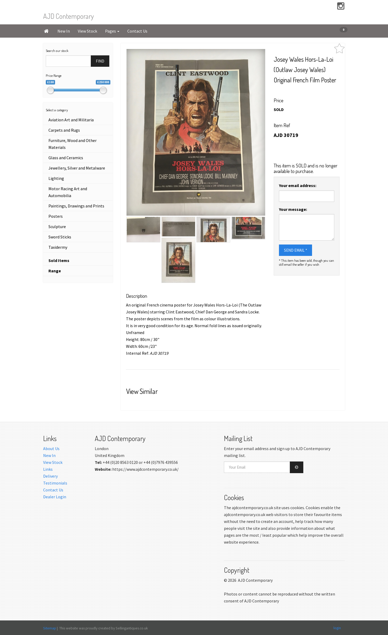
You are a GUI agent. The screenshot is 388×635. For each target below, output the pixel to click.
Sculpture (57, 226)
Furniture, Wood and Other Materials (72, 144)
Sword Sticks (59, 236)
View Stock (87, 31)
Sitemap (49, 628)
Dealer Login (54, 496)
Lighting (56, 178)
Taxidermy (57, 247)
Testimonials (55, 483)
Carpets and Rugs (64, 130)
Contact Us (137, 31)
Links (48, 469)
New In (63, 31)
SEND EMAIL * (295, 250)
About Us (51, 448)
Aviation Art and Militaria (71, 119)
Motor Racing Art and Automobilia (67, 192)
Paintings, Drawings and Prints (76, 205)
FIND (100, 61)
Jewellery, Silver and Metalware (76, 168)
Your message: (293, 209)
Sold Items (58, 260)
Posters (55, 216)
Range (54, 270)
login (337, 627)
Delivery (50, 476)
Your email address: (297, 185)
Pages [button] (112, 31)
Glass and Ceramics (65, 157)
